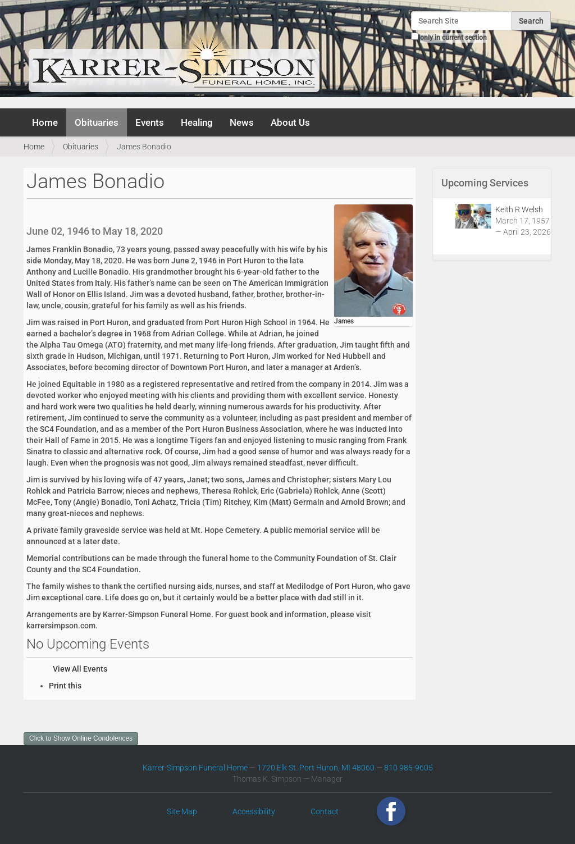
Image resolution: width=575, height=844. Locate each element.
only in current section (453, 38)
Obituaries (96, 122)
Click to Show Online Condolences (81, 738)
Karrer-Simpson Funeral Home (195, 767)
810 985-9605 (408, 767)
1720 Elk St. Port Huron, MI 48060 (316, 767)
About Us (290, 122)
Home (45, 122)
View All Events (80, 668)
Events (149, 122)
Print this (65, 685)
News (242, 122)
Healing (197, 122)
